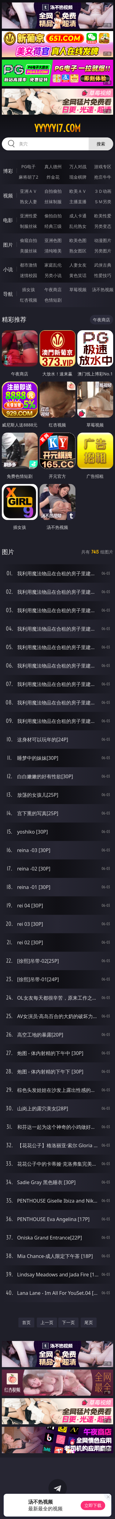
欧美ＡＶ (77, 191)
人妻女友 (77, 265)
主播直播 (77, 201)
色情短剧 (53, 300)
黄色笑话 (77, 275)
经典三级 (53, 226)
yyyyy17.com (57, 128)
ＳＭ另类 (102, 201)
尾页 (88, 1322)
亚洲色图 (53, 240)
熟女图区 (77, 251)
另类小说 (53, 275)
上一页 (46, 1322)
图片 (8, 244)
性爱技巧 (102, 275)
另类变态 (102, 226)
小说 (8, 269)
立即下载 (93, 1505)
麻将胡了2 (28, 177)
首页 (26, 1322)
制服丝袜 (28, 226)
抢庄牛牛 (102, 177)
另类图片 (102, 251)
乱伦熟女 (77, 226)
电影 (8, 220)
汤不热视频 (102, 289)
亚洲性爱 (28, 216)
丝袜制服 (53, 201)
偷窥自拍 (28, 240)
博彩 (8, 171)
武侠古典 (102, 265)
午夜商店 (53, 289)
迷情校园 (28, 275)
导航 (8, 294)
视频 (8, 195)
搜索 (101, 144)
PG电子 (28, 166)
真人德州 (53, 166)
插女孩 (28, 289)
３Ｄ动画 (102, 191)
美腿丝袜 (28, 251)
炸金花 (53, 177)
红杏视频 (28, 300)
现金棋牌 (77, 177)
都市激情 (28, 265)
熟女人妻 (28, 201)
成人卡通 (77, 216)
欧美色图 (77, 240)
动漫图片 (102, 240)
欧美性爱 (102, 216)
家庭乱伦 (53, 265)
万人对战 (77, 166)
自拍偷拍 (53, 191)
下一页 (68, 1322)
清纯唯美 (53, 251)
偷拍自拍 (53, 216)
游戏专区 (102, 166)
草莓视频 (77, 289)
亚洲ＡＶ (28, 191)
